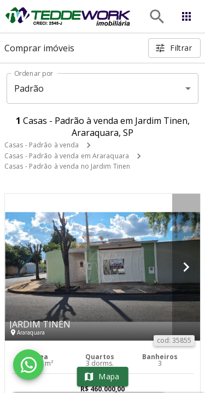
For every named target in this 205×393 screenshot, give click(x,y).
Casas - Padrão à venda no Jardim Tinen (67, 166)
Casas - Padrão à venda (41, 145)
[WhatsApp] (28, 364)
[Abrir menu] (186, 16)
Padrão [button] (29, 88)
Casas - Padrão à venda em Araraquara (66, 155)
